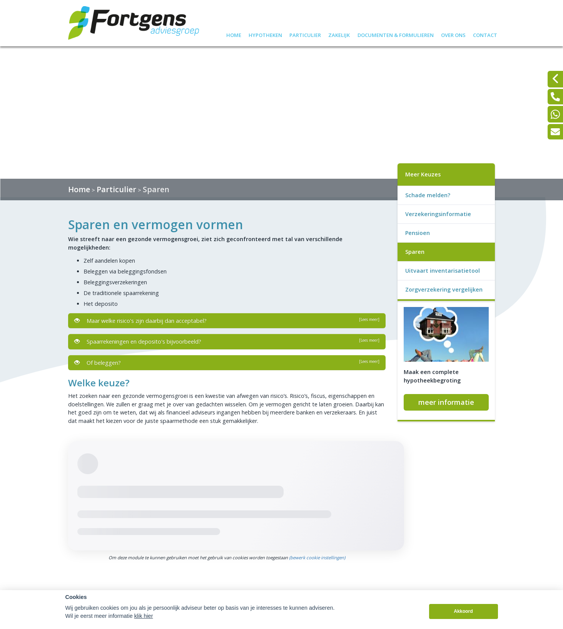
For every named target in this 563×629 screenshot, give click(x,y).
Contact (485, 34)
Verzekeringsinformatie (438, 214)
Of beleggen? (226, 362)
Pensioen (417, 233)
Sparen (156, 189)
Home (233, 34)
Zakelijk (339, 34)
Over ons (453, 34)
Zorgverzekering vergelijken (444, 289)
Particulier (305, 34)
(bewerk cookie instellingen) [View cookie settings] (317, 557)
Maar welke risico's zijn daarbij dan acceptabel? (226, 320)
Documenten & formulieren (396, 34)
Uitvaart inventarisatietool (442, 270)
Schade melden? (427, 195)
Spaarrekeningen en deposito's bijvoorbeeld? (226, 341)
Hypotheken (265, 34)
